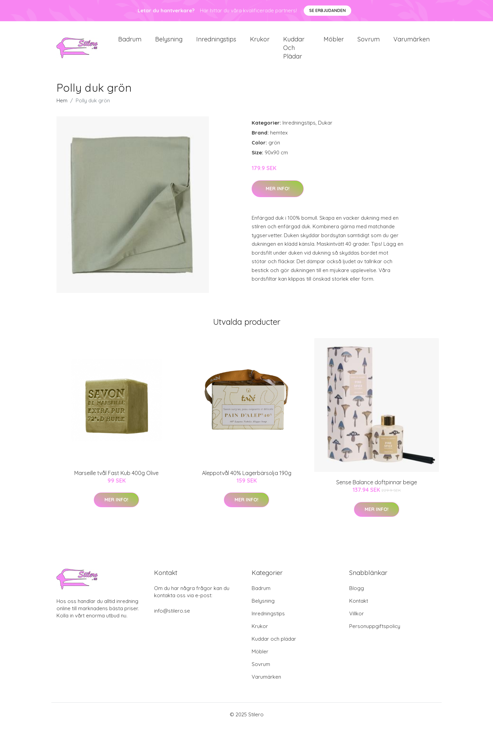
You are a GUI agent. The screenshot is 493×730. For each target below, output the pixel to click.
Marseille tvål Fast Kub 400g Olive (116, 476)
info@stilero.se (172, 614)
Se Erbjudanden (327, 10)
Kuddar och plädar (293, 49)
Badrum (129, 41)
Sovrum (368, 41)
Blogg (356, 592)
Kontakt (358, 604)
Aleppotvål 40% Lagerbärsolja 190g (246, 476)
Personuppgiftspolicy (374, 630)
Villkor (356, 617)
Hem (61, 104)
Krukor (259, 41)
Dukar (325, 126)
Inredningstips (216, 41)
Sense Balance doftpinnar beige (376, 486)
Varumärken (411, 41)
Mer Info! (278, 192)
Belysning (168, 41)
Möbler (334, 41)
